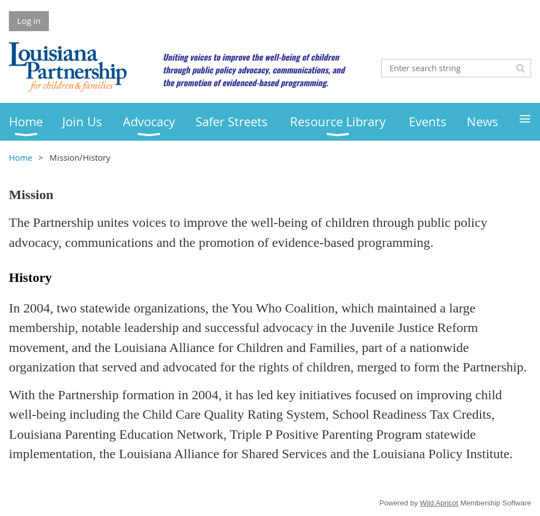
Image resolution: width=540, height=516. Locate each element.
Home (20, 157)
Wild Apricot (439, 503)
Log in (29, 20)
